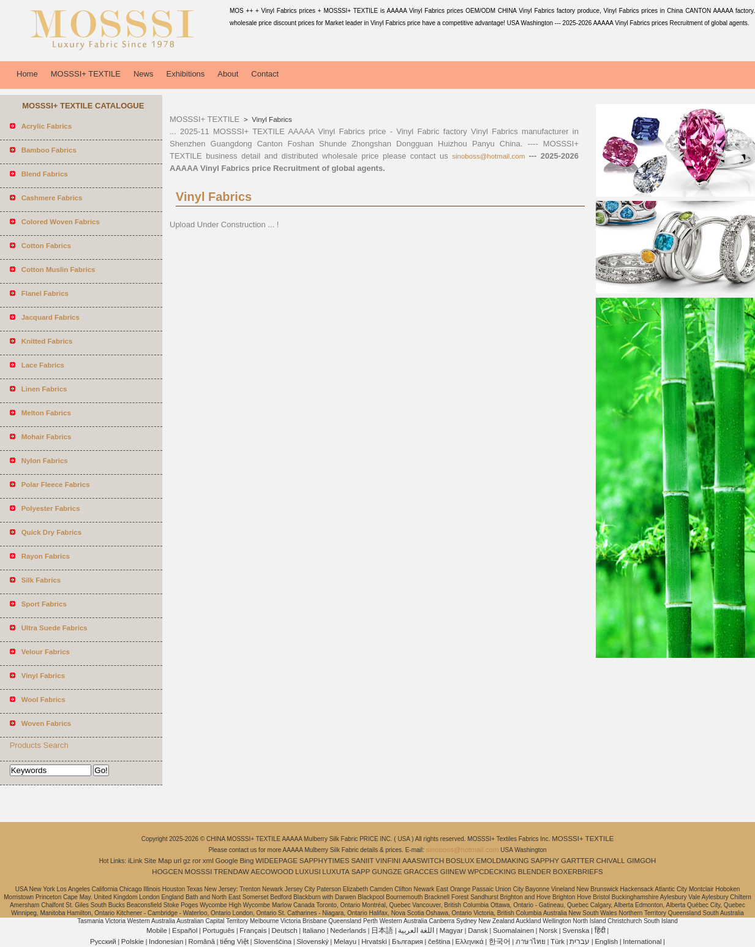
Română (202, 941)
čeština (439, 941)
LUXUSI (308, 871)
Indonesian (166, 941)
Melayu (345, 941)
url (178, 860)
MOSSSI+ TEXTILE (86, 73)
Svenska (575, 930)
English (606, 941)
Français (252, 930)
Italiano (313, 930)
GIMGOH (641, 860)
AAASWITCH (423, 860)
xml (208, 860)
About (227, 73)
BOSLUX (460, 860)
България (407, 941)
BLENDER (534, 871)
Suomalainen (513, 930)
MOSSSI (198, 871)
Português (219, 930)
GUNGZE (387, 871)
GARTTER (578, 860)
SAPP (360, 871)
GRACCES (421, 871)
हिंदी (600, 930)
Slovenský (312, 941)
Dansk (478, 930)
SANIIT (362, 860)
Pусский (103, 941)
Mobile (156, 930)
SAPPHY (545, 860)
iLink (135, 860)
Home (27, 73)
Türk (557, 941)
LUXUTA (336, 871)
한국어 (500, 941)
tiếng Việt (234, 941)
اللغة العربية (416, 930)
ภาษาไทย (531, 941)
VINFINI (387, 860)
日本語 (382, 930)
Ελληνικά (470, 941)
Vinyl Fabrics (271, 119)
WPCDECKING (492, 871)
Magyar (451, 930)
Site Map (157, 860)
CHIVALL (610, 860)
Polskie (132, 941)
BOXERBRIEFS (578, 871)
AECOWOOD (272, 871)
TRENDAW (231, 871)
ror (196, 860)
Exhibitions (185, 73)
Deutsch (285, 930)
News (143, 73)
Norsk (548, 930)
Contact (265, 73)
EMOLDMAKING (502, 860)
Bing (246, 860)
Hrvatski (374, 941)
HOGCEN (167, 871)
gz (186, 860)
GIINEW (453, 871)
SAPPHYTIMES (324, 860)
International (642, 941)
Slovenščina (272, 941)
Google (227, 860)
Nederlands (348, 930)
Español (185, 930)
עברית (579, 941)
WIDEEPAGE (276, 860)
